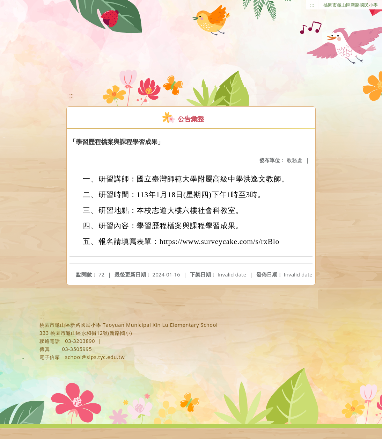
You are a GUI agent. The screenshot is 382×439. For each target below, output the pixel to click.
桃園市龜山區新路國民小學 (350, 5)
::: (312, 5)
